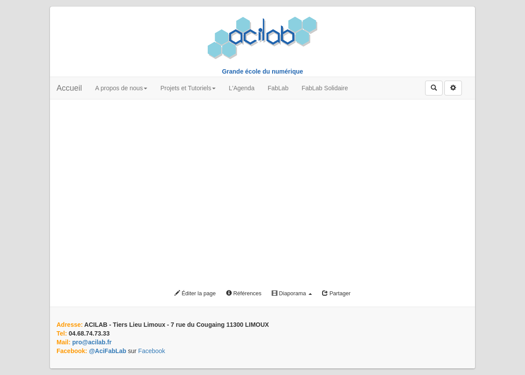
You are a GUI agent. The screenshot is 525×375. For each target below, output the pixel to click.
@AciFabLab (107, 350)
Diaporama (292, 293)
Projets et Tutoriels (188, 88)
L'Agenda (242, 88)
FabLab (278, 88)
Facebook (151, 350)
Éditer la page (195, 293)
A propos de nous (121, 88)
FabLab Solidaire (325, 88)
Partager (336, 293)
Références (244, 293)
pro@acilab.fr (92, 342)
